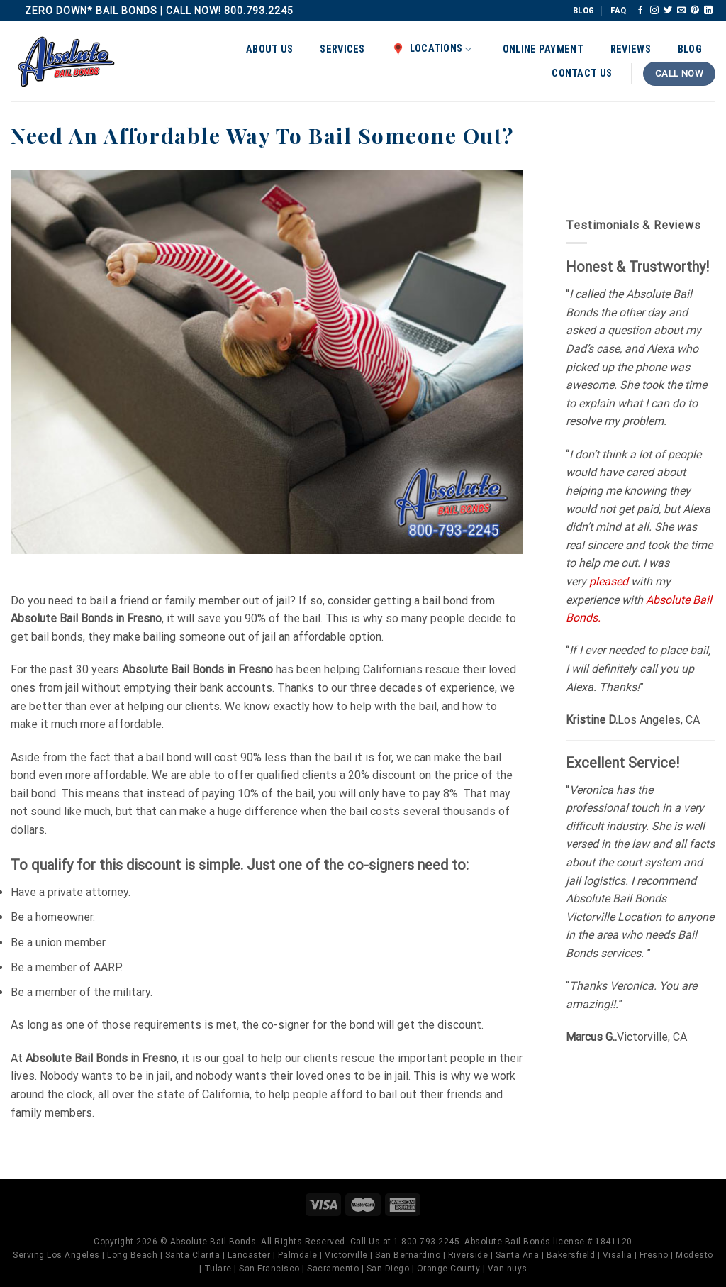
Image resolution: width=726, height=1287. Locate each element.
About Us (269, 49)
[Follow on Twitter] (668, 11)
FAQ (618, 10)
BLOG (583, 10)
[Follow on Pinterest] (695, 11)
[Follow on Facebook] (640, 11)
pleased (608, 581)
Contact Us (582, 73)
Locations (432, 49)
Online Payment (543, 49)
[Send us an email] (681, 11)
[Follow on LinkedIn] (708, 11)
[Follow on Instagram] (654, 11)
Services (342, 49)
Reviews (630, 49)
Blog (690, 49)
